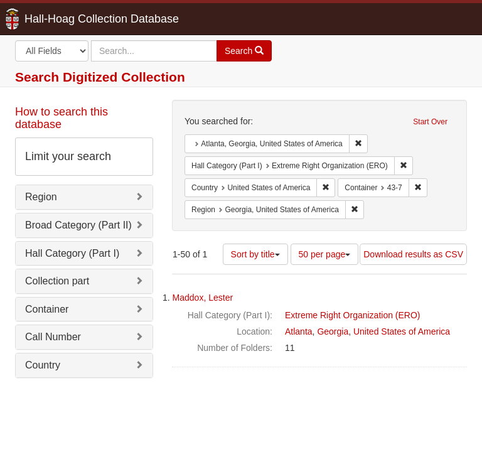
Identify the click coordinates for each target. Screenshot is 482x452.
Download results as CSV (413, 254)
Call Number (53, 336)
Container (46, 309)
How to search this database (61, 118)
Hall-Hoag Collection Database (62, 19)
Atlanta (299, 331)
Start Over (430, 121)
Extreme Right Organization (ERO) (352, 315)
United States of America (401, 331)
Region (41, 196)
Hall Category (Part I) (72, 253)
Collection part (57, 281)
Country (42, 365)
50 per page (325, 254)
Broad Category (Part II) (78, 225)
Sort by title (255, 254)
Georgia (332, 331)
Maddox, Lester (203, 298)
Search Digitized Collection (100, 77)
